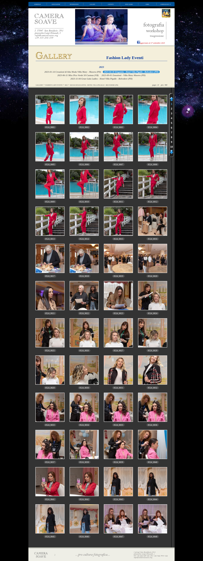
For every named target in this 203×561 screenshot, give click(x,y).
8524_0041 (50, 499)
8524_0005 (50, 164)
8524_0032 (152, 388)
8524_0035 (118, 425)
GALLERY (39, 85)
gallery (92, 4)
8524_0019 (118, 276)
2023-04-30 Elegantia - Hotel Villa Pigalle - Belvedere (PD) (131, 72)
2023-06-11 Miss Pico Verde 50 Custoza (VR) (78, 75)
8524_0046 (84, 537)
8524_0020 (152, 276)
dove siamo (129, 4)
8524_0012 (152, 202)
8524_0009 (50, 202)
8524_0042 (84, 499)
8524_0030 (84, 388)
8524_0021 (50, 313)
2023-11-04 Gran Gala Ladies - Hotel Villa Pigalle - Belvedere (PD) (101, 79)
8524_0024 (152, 313)
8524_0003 (118, 127)
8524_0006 (84, 164)
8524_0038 (84, 462)
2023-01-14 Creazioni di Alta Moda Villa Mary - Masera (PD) (72, 72)
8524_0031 (118, 388)
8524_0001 (50, 127)
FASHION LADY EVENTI (53, 85)
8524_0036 (152, 425)
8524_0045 (50, 537)
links (147, 4)
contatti (110, 4)
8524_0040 (152, 462)
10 (171, 147)
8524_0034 (84, 425)
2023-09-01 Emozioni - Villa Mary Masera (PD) (124, 75)
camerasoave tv (165, 4)
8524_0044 (152, 499)
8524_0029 (50, 388)
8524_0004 (152, 127)
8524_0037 (50, 462)
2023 (101, 67)
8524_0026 (84, 350)
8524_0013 (50, 239)
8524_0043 (118, 499)
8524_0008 (152, 164)
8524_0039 (118, 462)
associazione (55, 4)
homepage (37, 4)
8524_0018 (84, 276)
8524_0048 (152, 537)
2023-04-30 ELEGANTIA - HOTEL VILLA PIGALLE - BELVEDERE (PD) (94, 85)
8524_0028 (152, 350)
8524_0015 (118, 239)
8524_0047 (118, 537)
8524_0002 (84, 127)
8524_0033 (50, 425)
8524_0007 (118, 164)
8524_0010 (84, 202)
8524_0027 (118, 350)
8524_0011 (118, 202)
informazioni (74, 4)
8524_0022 (84, 313)
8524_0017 (50, 276)
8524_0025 (50, 350)
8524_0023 (118, 313)
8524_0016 (152, 239)
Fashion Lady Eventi (124, 57)
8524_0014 (84, 239)
